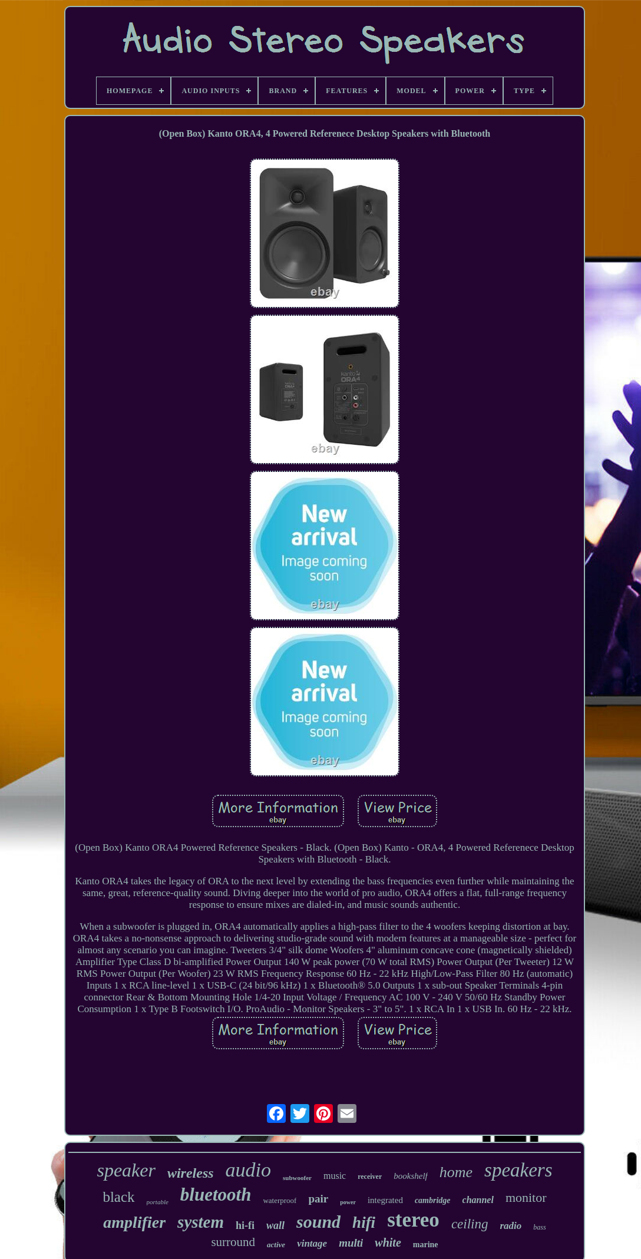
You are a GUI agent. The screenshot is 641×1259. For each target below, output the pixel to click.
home (456, 1172)
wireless (190, 1173)
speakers (518, 1170)
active (276, 1244)
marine (425, 1244)
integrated (385, 1200)
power (348, 1202)
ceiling (469, 1224)
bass (539, 1227)
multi (351, 1243)
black (118, 1197)
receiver (370, 1176)
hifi (363, 1222)
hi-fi (245, 1225)
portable (157, 1201)
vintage (312, 1243)
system (200, 1221)
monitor (526, 1197)
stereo (413, 1219)
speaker (126, 1170)
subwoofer (297, 1177)
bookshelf (411, 1176)
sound (318, 1221)
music (334, 1176)
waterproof (279, 1200)
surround (233, 1242)
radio (510, 1225)
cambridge (433, 1200)
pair (318, 1198)
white (388, 1242)
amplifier (134, 1222)
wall (275, 1225)
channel (478, 1200)
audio (248, 1170)
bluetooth (216, 1194)
